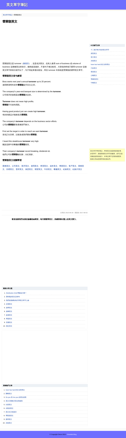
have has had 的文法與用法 (15, 390)
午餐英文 (94, 83)
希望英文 (44, 166)
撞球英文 (9, 419)
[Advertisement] (45, 43)
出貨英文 (9, 404)
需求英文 (19, 169)
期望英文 (38, 169)
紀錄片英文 (77, 169)
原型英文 (94, 53)
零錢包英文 (94, 79)
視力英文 (94, 57)
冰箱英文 (9, 423)
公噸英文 (94, 75)
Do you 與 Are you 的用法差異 (16, 397)
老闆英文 (34, 166)
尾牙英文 (25, 166)
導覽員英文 (9, 415)
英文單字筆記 (17, 5)
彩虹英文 (9, 326)
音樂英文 (9, 322)
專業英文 (63, 166)
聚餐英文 (9, 393)
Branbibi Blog (71, 434)
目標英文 (10, 169)
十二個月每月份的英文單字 (100, 50)
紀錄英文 (67, 169)
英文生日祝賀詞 (11, 412)
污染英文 (94, 68)
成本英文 (53, 166)
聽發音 (26, 63)
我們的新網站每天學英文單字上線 (17, 300)
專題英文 (9, 319)
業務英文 (6, 166)
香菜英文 (94, 72)
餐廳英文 (57, 169)
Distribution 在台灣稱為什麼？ (16, 293)
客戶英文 (72, 166)
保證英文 (29, 169)
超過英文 (9, 315)
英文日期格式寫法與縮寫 (14, 401)
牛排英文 (48, 169)
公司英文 (16, 166)
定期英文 (9, 304)
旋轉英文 (9, 311)
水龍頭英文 (9, 408)
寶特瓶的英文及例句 (13, 297)
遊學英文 (9, 308)
